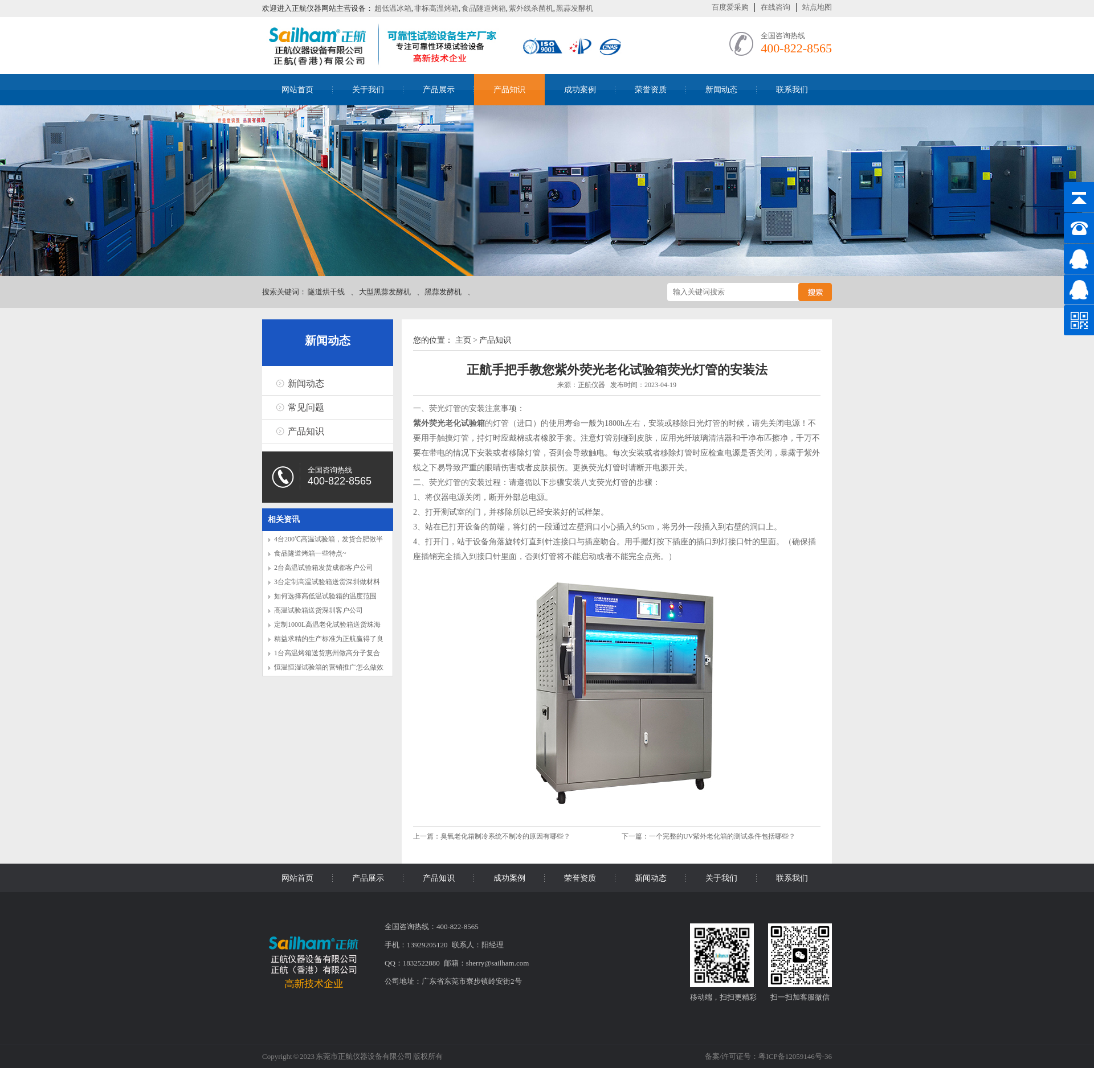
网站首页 (297, 89)
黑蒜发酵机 (574, 8)
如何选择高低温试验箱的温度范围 (325, 596)
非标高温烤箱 (436, 8)
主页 (463, 340)
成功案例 (580, 89)
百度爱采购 (730, 7)
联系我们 (792, 89)
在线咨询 (775, 7)
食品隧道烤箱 (484, 8)
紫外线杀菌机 (531, 8)
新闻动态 (721, 89)
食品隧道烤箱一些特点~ (310, 553)
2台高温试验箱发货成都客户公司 (323, 568)
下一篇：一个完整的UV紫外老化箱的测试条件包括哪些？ (708, 836)
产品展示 (439, 89)
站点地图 (817, 7)
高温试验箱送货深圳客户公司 (318, 610)
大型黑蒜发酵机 (385, 291)
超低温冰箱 (392, 8)
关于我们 (368, 89)
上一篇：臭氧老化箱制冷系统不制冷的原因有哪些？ (492, 836)
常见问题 (306, 407)
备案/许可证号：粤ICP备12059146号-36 (768, 1056)
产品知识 (509, 89)
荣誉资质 (651, 89)
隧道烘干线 (326, 291)
